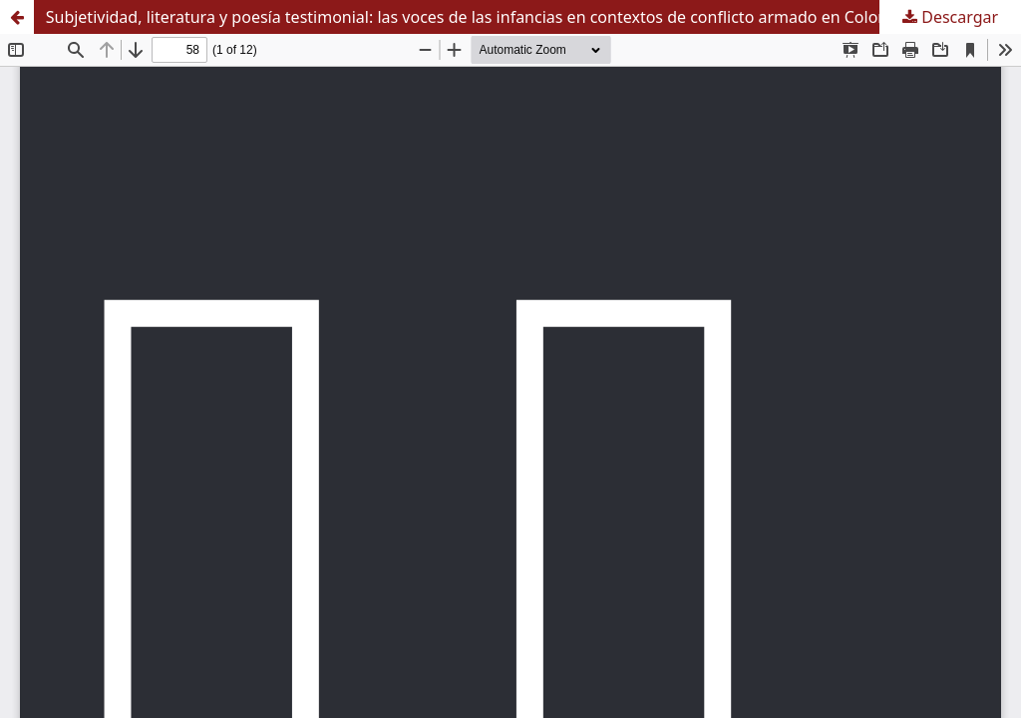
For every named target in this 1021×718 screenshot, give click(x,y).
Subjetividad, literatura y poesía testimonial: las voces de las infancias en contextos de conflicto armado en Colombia (481, 17)
